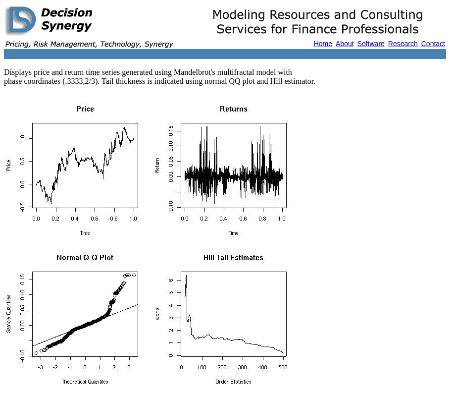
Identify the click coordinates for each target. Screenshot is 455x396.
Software (371, 44)
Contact (433, 44)
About (345, 44)
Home (323, 44)
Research (403, 44)
